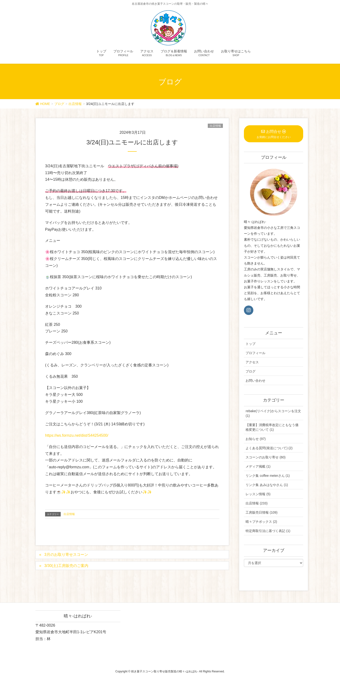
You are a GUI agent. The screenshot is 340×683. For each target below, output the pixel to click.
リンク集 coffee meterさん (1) (267, 476)
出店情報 (215, 125)
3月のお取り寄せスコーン (66, 555)
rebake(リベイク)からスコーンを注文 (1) (273, 413)
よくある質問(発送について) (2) (269, 448)
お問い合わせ (255, 380)
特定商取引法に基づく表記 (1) (268, 531)
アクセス (252, 362)
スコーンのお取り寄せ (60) (265, 457)
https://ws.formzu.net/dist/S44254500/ (76, 435)
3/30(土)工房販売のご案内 (66, 566)
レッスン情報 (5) (258, 494)
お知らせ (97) (256, 439)
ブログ (250, 371)
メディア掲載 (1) (258, 466)
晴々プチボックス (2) (261, 522)
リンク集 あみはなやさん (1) (267, 485)
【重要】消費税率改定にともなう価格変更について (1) (272, 427)
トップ (250, 344)
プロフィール (255, 353)
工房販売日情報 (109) (261, 512)
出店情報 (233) (257, 503)
